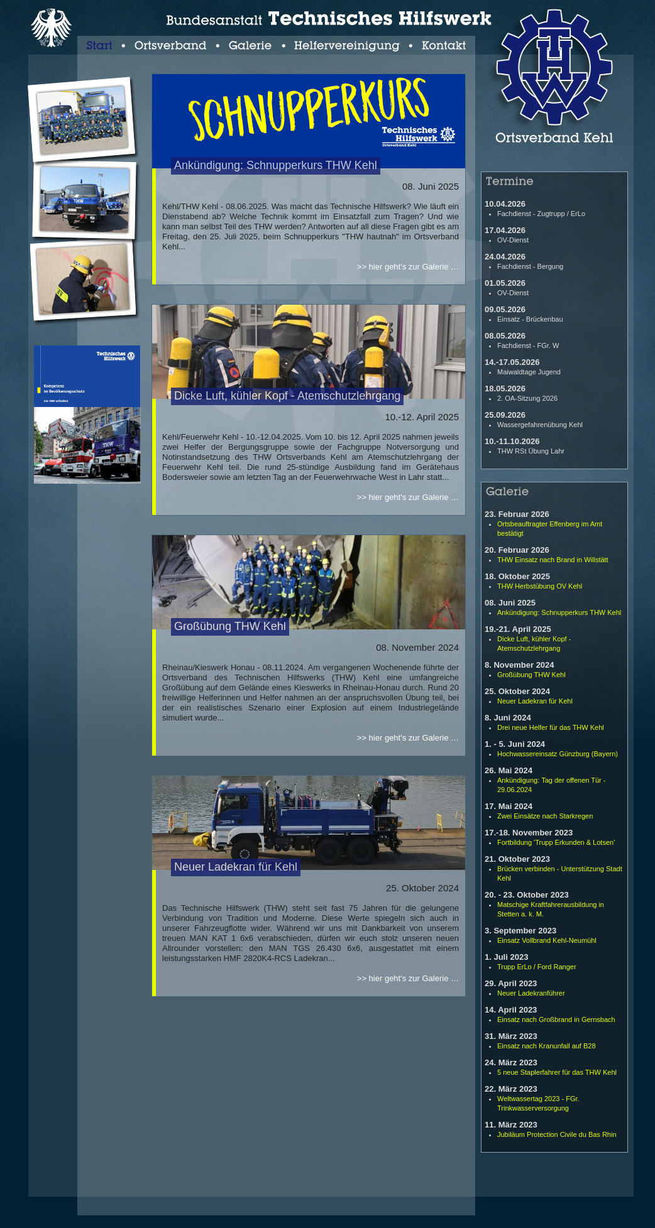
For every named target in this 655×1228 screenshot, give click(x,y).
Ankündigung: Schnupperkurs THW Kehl (559, 612)
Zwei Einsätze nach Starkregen (545, 816)
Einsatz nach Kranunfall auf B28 (546, 1046)
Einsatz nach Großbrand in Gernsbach (556, 1019)
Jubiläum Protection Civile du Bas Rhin (557, 1134)
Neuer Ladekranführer (531, 993)
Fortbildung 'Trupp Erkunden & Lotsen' (556, 842)
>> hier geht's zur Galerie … (408, 266)
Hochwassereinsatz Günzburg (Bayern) (557, 754)
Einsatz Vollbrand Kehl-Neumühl (547, 940)
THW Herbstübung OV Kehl (539, 586)
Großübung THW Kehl (531, 674)
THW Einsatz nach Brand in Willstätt (552, 559)
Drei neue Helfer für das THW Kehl (550, 727)
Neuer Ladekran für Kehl (535, 701)
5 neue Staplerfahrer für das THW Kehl (557, 1072)
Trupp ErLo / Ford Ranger (536, 966)
